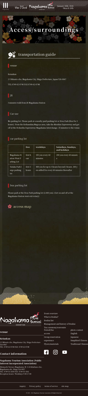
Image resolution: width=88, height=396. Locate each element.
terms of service (51, 386)
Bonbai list (49, 320)
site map (65, 386)
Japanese (75, 337)
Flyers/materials (51, 344)
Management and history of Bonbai (59, 324)
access (47, 333)
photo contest (77, 330)
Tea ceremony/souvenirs (55, 327)
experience (49, 340)
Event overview (51, 313)
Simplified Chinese (79, 340)
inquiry (23, 386)
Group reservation (52, 337)
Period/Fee (49, 330)
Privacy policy (35, 386)
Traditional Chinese (79, 344)
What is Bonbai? (51, 317)
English (74, 333)
